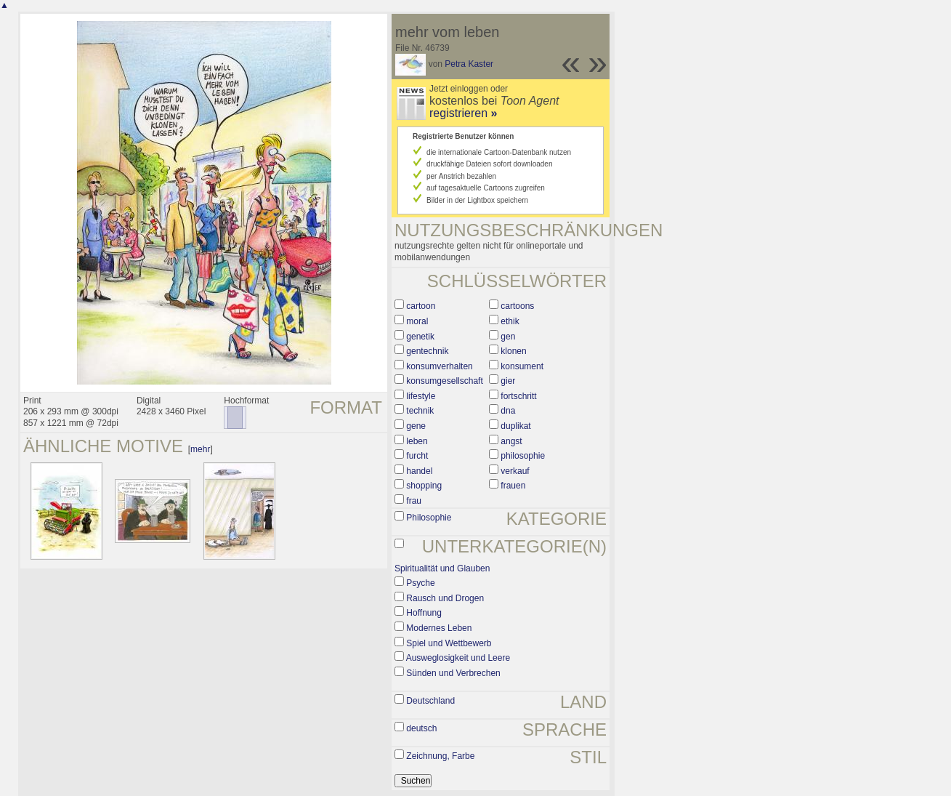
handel (419, 471)
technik (420, 411)
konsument (522, 366)
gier (508, 381)
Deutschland (430, 701)
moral (417, 321)
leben (416, 441)
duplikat (515, 426)
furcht (417, 456)
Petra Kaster (469, 64)
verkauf (515, 471)
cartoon (420, 306)
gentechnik (427, 351)
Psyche (420, 583)
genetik (420, 336)
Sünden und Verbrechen (453, 673)
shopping (424, 486)
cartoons (517, 306)
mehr (200, 449)
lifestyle (420, 396)
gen (508, 336)
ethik (510, 321)
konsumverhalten (439, 366)
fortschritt (518, 396)
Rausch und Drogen (445, 598)
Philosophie (428, 517)
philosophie (523, 456)
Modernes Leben (439, 628)
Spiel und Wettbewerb (448, 643)
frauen (513, 486)
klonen (513, 351)
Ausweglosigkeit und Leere (458, 658)
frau (413, 501)
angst (511, 441)
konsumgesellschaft (444, 381)
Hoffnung (424, 613)
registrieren (463, 113)
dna (508, 411)
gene (416, 426)
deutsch (421, 728)
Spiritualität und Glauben (442, 568)
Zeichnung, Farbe (440, 756)
